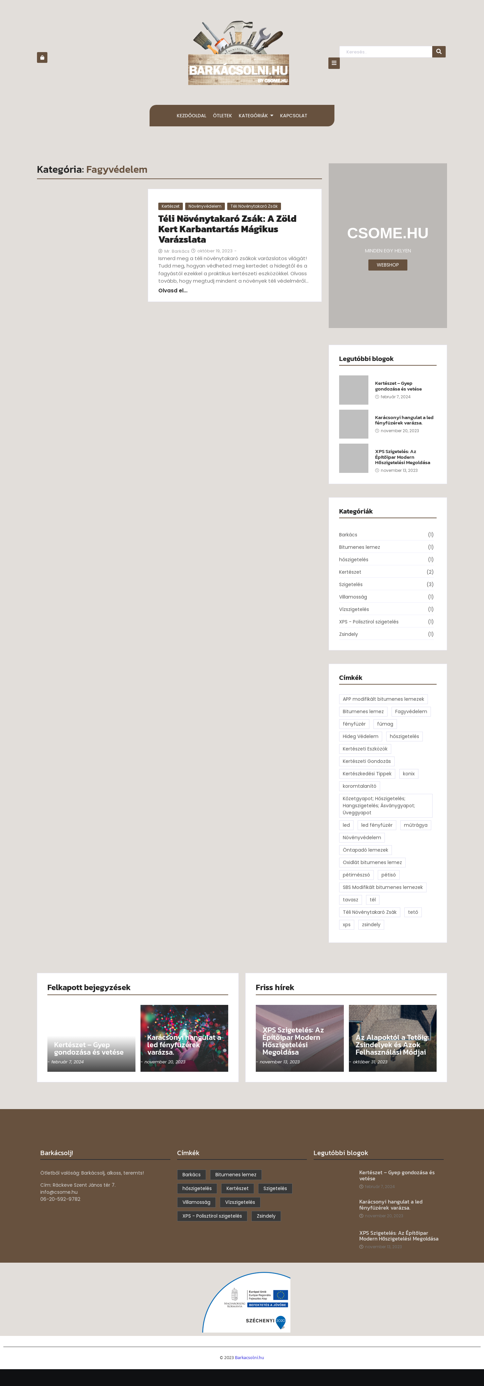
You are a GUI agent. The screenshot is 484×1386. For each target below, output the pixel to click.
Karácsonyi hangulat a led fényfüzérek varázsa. (404, 420)
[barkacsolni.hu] (238, 53)
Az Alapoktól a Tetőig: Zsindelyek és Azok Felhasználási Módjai (392, 1045)
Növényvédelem (205, 206)
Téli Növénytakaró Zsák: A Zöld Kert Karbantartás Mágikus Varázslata (227, 228)
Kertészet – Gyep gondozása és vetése (398, 386)
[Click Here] (334, 63)
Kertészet (170, 206)
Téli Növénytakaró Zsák (254, 206)
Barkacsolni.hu (249, 1357)
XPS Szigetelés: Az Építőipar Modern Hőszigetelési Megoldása (402, 457)
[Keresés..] (385, 52)
